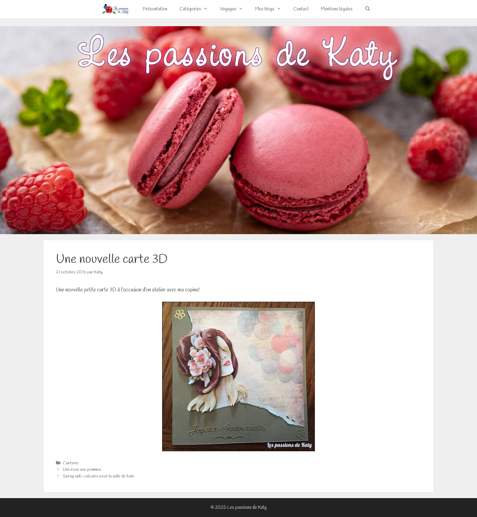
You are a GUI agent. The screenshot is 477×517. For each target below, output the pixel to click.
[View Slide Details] (238, 130)
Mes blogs (271, 9)
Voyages (234, 9)
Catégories (196, 9)
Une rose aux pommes (82, 470)
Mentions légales (337, 9)
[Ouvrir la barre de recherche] (368, 9)
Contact (301, 9)
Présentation (155, 9)
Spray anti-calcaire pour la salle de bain (98, 476)
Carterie (70, 463)
